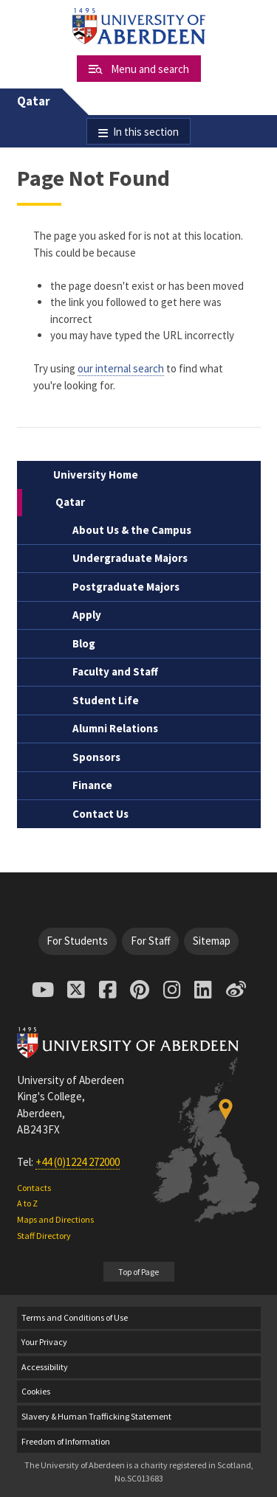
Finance (92, 785)
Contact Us (100, 814)
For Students (77, 941)
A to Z (27, 1203)
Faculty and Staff (115, 671)
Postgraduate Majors (125, 587)
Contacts (34, 1187)
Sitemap (211, 941)
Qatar (33, 101)
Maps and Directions (55, 1219)
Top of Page (138, 1271)
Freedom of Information (65, 1441)
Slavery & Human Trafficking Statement (96, 1416)
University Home (95, 475)
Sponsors (96, 757)
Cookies (35, 1391)
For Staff (151, 941)
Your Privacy (44, 1341)
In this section (146, 132)
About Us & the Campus (131, 530)
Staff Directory (44, 1235)
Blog (83, 643)
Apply (86, 615)
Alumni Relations (115, 728)
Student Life (105, 700)
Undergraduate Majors (130, 558)
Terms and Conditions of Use (74, 1317)
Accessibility (44, 1366)
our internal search (121, 368)
